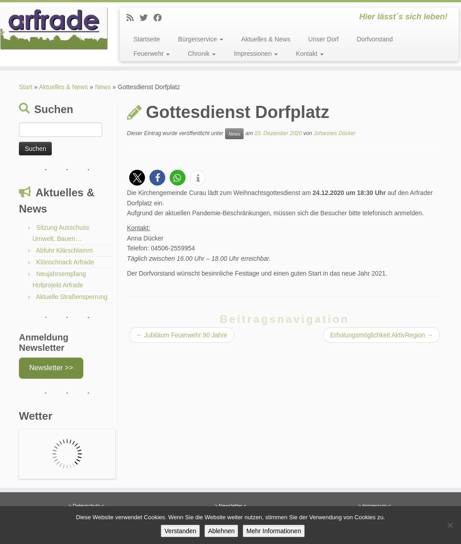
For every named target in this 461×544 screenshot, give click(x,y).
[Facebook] (160, 18)
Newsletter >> (51, 368)
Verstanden (180, 531)
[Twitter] (147, 18)
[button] (137, 178)
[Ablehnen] (449, 525)
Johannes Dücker (334, 133)
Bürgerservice (200, 39)
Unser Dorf (323, 39)
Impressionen (256, 53)
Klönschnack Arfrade (65, 262)
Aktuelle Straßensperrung (72, 296)
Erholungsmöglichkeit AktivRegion (381, 335)
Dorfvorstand (375, 39)
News (103, 87)
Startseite (146, 39)
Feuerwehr (151, 53)
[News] (133, 18)
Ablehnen (221, 531)
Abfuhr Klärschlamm (64, 250)
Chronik (202, 53)
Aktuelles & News (265, 39)
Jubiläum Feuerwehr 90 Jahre (181, 335)
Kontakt (309, 53)
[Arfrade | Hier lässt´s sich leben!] (54, 28)
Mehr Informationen (273, 531)
